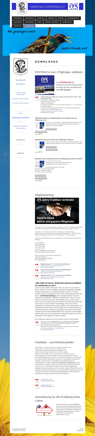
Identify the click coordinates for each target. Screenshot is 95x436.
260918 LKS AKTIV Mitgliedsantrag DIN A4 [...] (53, 265)
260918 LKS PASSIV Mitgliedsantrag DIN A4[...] (53, 277)
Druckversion (16, 429)
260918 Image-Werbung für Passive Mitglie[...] (52, 328)
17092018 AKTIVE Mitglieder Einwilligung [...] (52, 271)
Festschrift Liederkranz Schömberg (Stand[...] (52, 111)
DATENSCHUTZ (20, 139)
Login (81, 428)
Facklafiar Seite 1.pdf (46, 379)
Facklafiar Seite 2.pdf (46, 385)
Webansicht (80, 430)
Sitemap (23, 429)
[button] (51, 129)
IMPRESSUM (20, 153)
